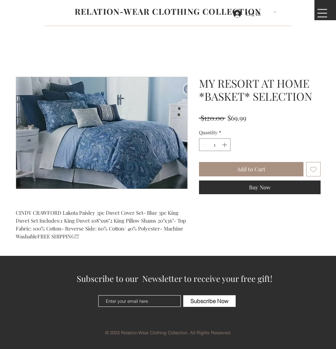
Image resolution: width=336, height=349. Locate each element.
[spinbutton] (215, 145)
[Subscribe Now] (209, 301)
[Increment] (225, 145)
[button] (277, 12)
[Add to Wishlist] (313, 169)
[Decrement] (204, 145)
